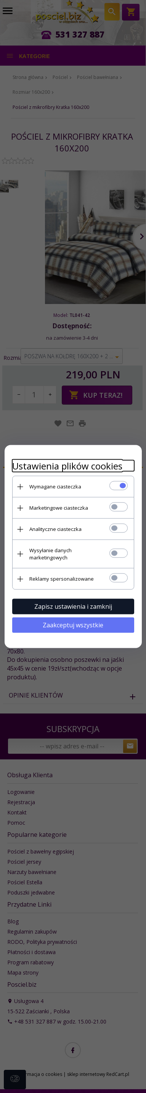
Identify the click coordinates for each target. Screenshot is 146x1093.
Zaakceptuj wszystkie (73, 625)
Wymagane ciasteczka (55, 486)
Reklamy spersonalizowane (61, 578)
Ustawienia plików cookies (67, 465)
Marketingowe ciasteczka (58, 507)
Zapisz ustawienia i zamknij (73, 606)
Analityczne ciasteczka (55, 529)
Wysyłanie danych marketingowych (50, 554)
